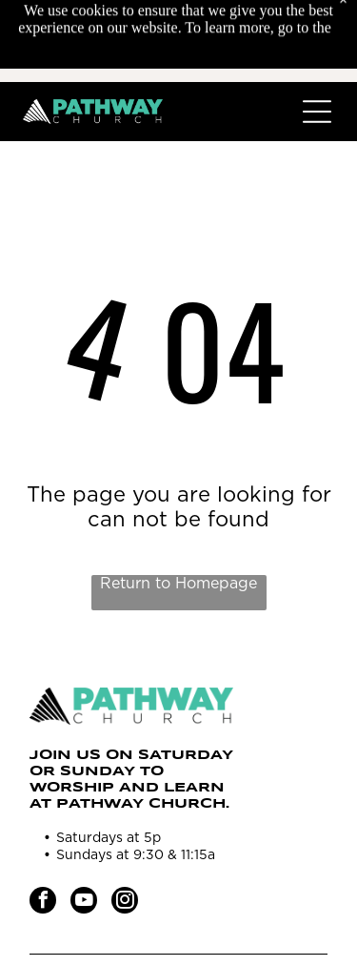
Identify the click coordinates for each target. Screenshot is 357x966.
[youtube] (83, 902)
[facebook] (43, 902)
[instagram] (124, 902)
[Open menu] (317, 111)
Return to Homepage (178, 583)
